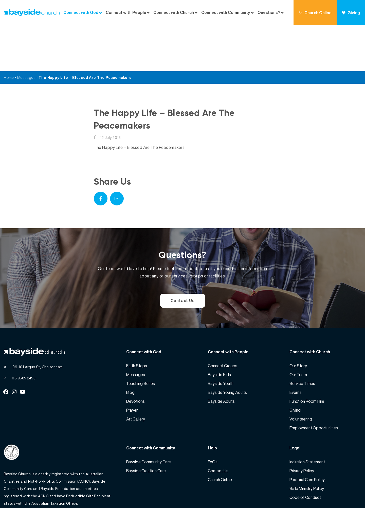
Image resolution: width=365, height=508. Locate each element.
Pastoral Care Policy (307, 434)
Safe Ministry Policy (306, 443)
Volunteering (300, 373)
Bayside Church (30, 493)
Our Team (298, 329)
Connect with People (126, 12)
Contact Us (183, 255)
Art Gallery (135, 373)
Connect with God (80, 12)
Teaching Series (140, 338)
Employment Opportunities (313, 382)
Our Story (298, 320)
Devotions (135, 355)
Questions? (269, 12)
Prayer (132, 364)
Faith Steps (136, 320)
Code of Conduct (305, 451)
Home (9, 31)
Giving (351, 13)
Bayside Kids (219, 329)
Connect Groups (222, 320)
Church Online (315, 13)
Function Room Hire (306, 355)
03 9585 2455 (23, 332)
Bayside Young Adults (227, 346)
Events (295, 346)
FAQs (212, 416)
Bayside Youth (220, 338)
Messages (26, 31)
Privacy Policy (301, 425)
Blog (130, 346)
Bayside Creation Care (146, 425)
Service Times (302, 338)
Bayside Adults (221, 355)
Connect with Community (225, 12)
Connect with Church (173, 12)
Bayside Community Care (148, 416)
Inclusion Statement (307, 416)
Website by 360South (342, 493)
